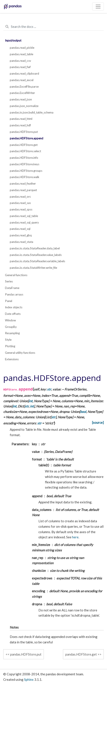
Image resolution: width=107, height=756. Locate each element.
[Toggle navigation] (98, 6)
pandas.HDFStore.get (24, 145)
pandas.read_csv (20, 60)
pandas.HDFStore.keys (24, 164)
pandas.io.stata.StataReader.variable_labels (37, 261)
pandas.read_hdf (20, 125)
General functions (16, 275)
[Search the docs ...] (53, 27)
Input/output (13, 40)
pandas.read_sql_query (24, 222)
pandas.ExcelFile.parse (24, 86)
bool (83, 412)
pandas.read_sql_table (24, 216)
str (49, 389)
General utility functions (20, 352)
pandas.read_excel (21, 80)
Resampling (12, 333)
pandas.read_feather (23, 183)
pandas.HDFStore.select (25, 151)
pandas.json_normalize (24, 106)
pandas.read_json (21, 99)
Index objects (13, 307)
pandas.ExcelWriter (22, 93)
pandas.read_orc (20, 196)
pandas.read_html (21, 118)
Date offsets (13, 313)
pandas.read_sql (20, 228)
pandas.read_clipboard (24, 73)
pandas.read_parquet (23, 190)
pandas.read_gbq (21, 235)
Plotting (10, 346)
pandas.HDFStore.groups (26, 170)
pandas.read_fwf (20, 67)
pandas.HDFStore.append (26, 138)
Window (10, 320)
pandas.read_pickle (22, 47)
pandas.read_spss (21, 209)
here (75, 537)
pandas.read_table (21, 54)
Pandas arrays (14, 294)
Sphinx (29, 679)
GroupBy (11, 327)
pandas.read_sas (20, 203)
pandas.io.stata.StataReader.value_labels (36, 255)
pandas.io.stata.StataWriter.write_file (33, 267)
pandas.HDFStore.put (24, 132)
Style (8, 339)
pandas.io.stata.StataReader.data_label (35, 248)
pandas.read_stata (21, 242)
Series (9, 281)
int (31, 401)
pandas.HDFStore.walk (24, 177)
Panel (8, 301)
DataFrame (12, 288)
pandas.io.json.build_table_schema (31, 112)
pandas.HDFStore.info (24, 157)
